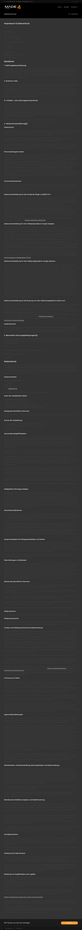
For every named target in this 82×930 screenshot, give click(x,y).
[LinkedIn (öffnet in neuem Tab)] (76, 1)
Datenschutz (9, 928)
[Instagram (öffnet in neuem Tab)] (75, 1)
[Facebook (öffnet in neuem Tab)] (72, 1)
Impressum (19, 928)
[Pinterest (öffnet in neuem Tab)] (73, 1)
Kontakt (69, 923)
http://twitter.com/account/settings (14, 320)
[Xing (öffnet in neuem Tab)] (77, 1)
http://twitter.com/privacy (46, 316)
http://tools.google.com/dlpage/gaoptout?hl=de (17, 257)
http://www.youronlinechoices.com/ (14, 670)
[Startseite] (69, 14)
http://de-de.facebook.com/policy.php (35, 220)
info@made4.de (12, 388)
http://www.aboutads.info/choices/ (56, 668)
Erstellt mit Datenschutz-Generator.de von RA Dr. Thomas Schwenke (23, 897)
